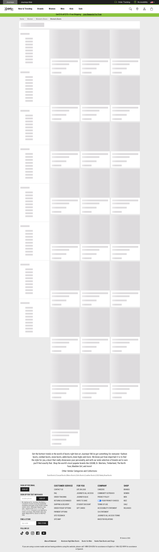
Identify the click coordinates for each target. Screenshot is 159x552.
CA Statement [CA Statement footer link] (103, 512)
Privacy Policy (26, 510)
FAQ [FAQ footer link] (55, 493)
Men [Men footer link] (125, 497)
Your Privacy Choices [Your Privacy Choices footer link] (108, 501)
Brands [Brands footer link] (127, 489)
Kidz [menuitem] (64, 8)
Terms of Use (37, 508)
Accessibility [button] (140, 2)
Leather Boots (90, 476)
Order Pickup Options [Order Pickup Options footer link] (62, 508)
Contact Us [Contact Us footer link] (58, 489)
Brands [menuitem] (37, 8)
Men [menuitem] (56, 8)
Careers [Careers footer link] (101, 489)
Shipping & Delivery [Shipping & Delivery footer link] (61, 504)
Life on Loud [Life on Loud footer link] (81, 489)
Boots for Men (87, 541)
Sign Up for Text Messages (31, 495)
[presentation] (23, 9)
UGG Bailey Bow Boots (104, 476)
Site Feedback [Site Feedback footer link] (59, 516)
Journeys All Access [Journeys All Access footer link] (85, 493)
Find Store (42, 523)
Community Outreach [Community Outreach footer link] (106, 493)
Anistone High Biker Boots (70, 541)
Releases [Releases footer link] (127, 508)
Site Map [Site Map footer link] (57, 519)
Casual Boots (61, 476)
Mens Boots (71, 476)
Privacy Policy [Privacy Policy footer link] (103, 497)
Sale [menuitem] (72, 8)
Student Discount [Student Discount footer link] (84, 504)
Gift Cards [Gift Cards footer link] (81, 508)
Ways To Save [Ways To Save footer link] (82, 501)
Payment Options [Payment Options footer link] (60, 512)
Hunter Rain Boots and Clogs (104, 541)
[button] (152, 2)
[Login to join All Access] (68, 15)
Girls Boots (80, 476)
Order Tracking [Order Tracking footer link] (60, 497)
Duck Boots (51, 476)
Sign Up (25, 489)
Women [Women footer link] (126, 493)
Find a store (25, 519)
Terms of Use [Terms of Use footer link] (103, 504)
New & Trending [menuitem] (22, 8)
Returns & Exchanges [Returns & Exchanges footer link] (62, 501)
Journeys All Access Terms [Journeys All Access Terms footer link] (109, 516)
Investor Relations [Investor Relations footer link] (105, 519)
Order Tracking (121, 2)
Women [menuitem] (47, 8)
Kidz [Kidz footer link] (125, 501)
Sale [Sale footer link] (125, 504)
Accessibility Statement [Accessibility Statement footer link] (107, 508)
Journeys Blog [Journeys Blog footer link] (82, 497)
